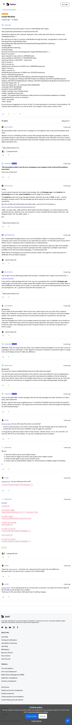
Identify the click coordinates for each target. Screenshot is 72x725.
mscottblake (8, 306)
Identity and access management (12, 690)
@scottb (4, 503)
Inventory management (8, 681)
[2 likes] (9, 151)
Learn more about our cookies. (38, 712)
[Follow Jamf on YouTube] (10, 627)
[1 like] (9, 260)
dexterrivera (8, 365)
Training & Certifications (9, 640)
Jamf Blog (4, 646)
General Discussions (9, 9)
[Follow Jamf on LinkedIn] (6, 627)
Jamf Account (5, 659)
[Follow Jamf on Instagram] (14, 627)
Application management (9, 678)
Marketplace (5, 649)
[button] (4, 5)
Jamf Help (4, 637)
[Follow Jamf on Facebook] (18, 627)
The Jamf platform (7, 668)
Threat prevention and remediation (12, 696)
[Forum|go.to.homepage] (11, 4)
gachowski (7, 447)
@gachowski (6, 481)
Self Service (5, 687)
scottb (6, 420)
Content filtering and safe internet (12, 700)
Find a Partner (5, 656)
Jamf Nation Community (9, 643)
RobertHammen (9, 235)
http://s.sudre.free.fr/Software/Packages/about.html (18, 207)
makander (7, 25)
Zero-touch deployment (9, 671)
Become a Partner (7, 652)
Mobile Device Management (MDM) (12, 675)
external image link (8, 278)
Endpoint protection (7, 693)
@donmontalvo (6, 424)
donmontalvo (8, 127)
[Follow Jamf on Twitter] (2, 627)
